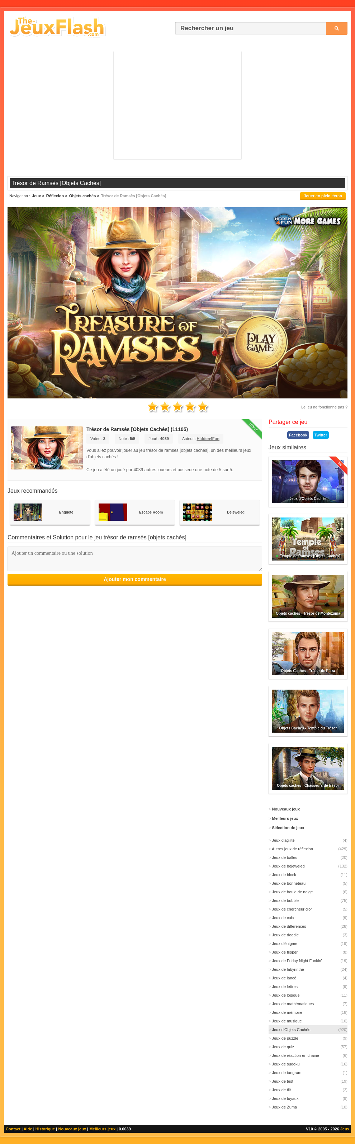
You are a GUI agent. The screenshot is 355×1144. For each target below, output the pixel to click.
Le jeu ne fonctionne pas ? (324, 407)
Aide (28, 1129)
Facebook (298, 435)
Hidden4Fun (208, 438)
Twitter (320, 435)
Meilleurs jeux (102, 1129)
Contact (13, 1129)
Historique (45, 1129)
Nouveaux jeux (72, 1129)
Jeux (344, 1129)
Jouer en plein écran (323, 196)
